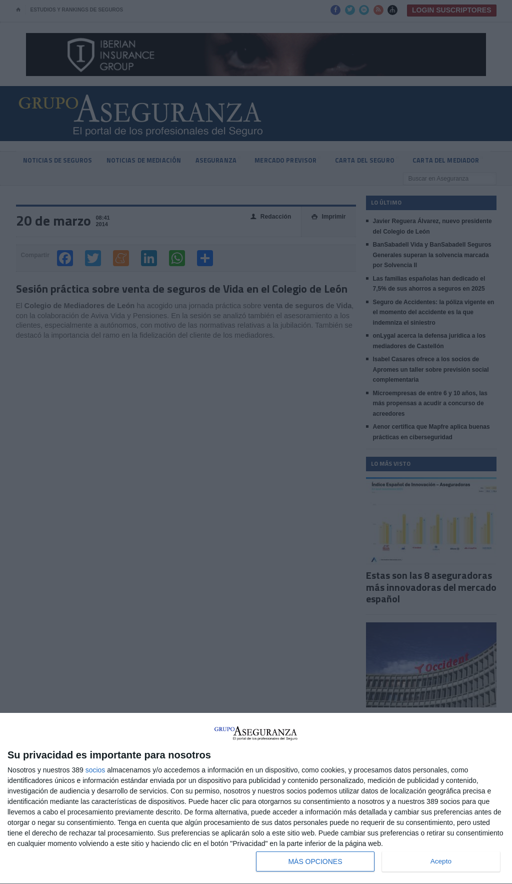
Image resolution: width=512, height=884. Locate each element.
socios (96, 769)
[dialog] (256, 798)
